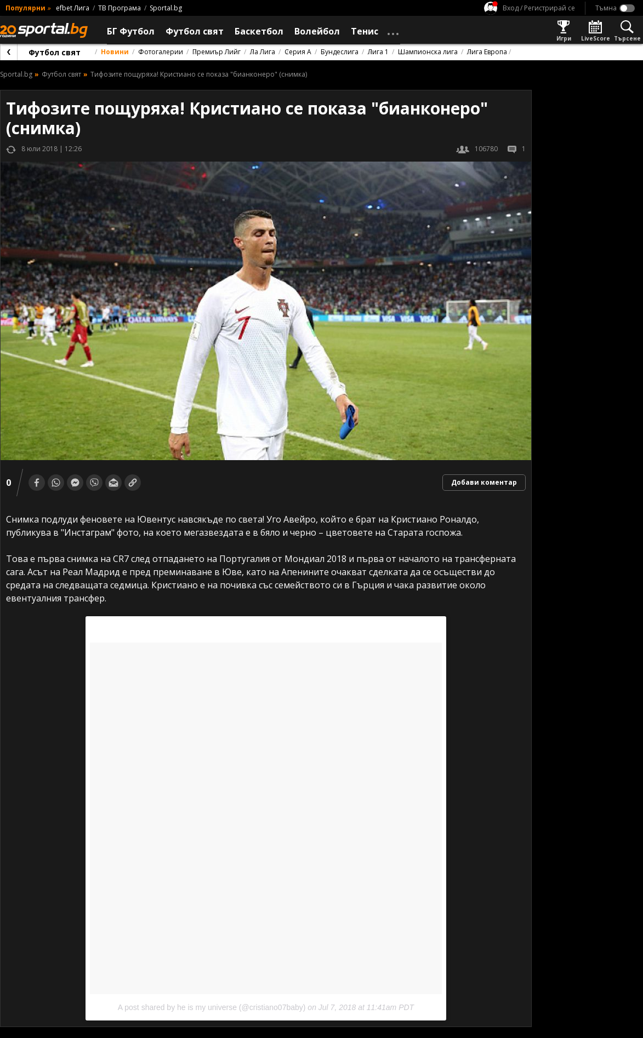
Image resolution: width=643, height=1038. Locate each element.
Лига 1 (378, 51)
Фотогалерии (160, 51)
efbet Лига (72, 8)
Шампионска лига (428, 51)
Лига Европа (487, 51)
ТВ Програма (119, 8)
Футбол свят (55, 52)
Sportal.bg (166, 8)
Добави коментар (484, 482)
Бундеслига (340, 51)
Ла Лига (262, 51)
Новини (115, 51)
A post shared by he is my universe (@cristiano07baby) (212, 1007)
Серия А (297, 51)
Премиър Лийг (216, 51)
